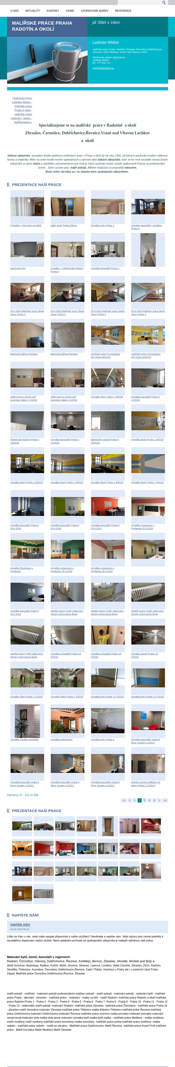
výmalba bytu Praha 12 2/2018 (107, 696)
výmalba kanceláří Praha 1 (105, 268)
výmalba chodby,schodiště (24, 739)
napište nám (20, 924)
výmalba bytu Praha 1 (102, 225)
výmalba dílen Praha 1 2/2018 (26, 696)
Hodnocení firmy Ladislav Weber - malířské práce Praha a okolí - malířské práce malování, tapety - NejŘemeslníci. (21, 110)
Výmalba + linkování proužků (25, 225)
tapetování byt (18, 268)
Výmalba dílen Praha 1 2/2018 (67, 696)
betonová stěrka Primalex (24, 354)
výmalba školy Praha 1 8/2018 (147, 439)
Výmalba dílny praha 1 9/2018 (107, 397)
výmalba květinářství (61, 739)
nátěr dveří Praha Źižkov (64, 225)
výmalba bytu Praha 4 (102, 739)
